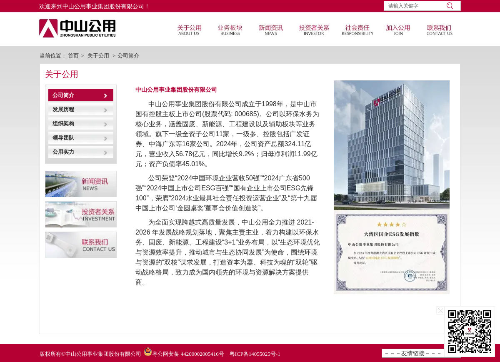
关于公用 (98, 55)
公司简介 (128, 55)
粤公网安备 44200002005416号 (188, 354)
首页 (73, 55)
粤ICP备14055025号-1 (255, 354)
